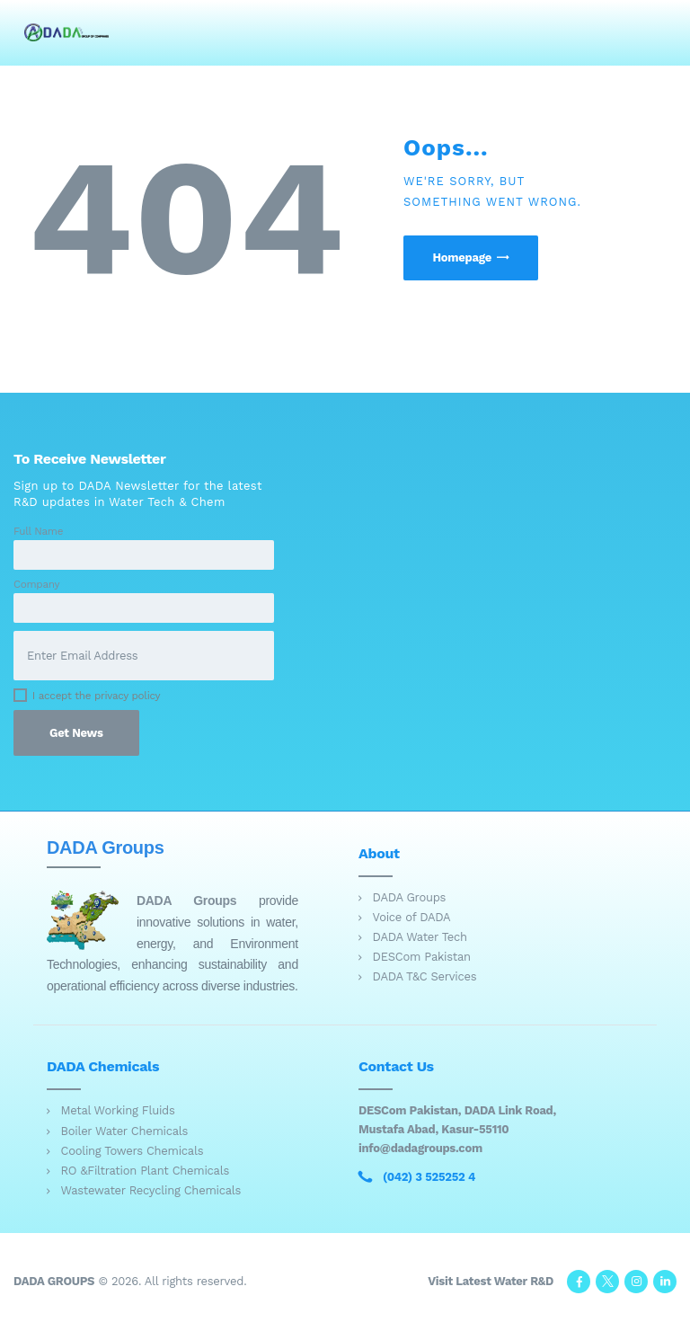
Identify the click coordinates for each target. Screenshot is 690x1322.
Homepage (462, 257)
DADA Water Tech (420, 937)
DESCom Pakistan (422, 956)
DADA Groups (410, 897)
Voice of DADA (412, 917)
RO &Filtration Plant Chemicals (145, 1170)
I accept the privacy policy (86, 695)
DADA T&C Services (425, 976)
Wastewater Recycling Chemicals (151, 1190)
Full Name (38, 531)
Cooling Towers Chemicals (132, 1151)
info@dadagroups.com (420, 1148)
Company (36, 584)
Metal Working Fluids (118, 1110)
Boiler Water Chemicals (125, 1131)
